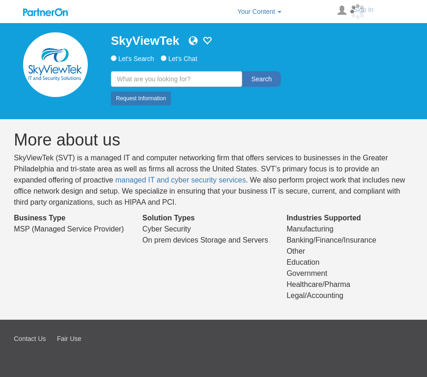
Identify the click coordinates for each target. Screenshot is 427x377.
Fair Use (69, 338)
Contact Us (30, 338)
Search (261, 79)
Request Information (141, 98)
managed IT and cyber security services (180, 180)
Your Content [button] (259, 11)
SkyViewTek (145, 41)
